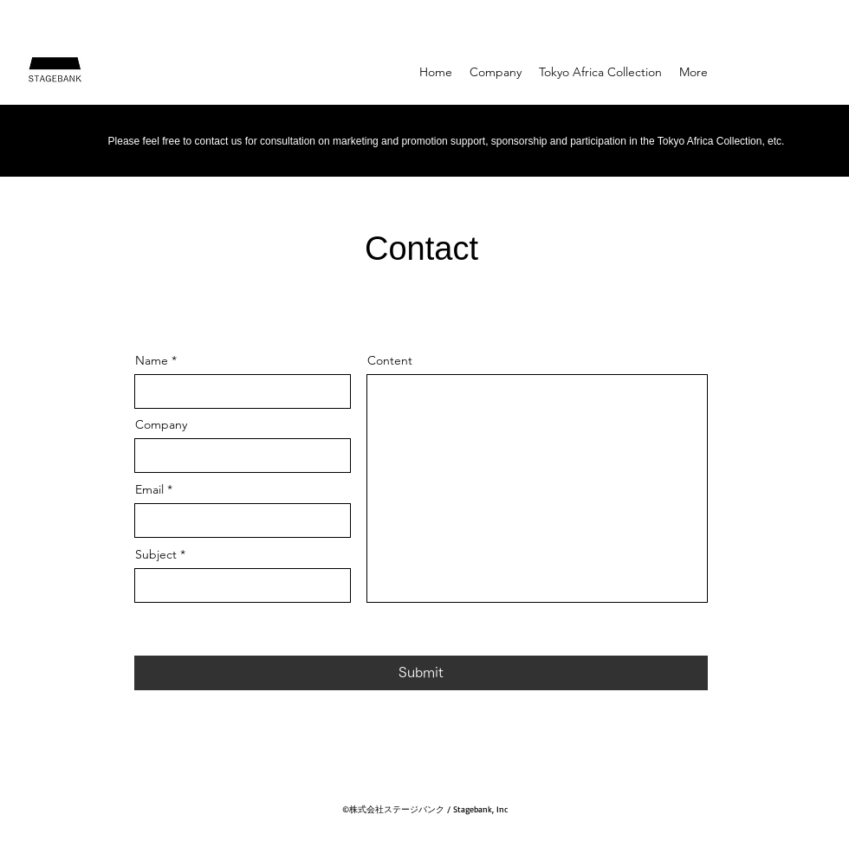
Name (151, 360)
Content (389, 360)
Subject (156, 554)
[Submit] (421, 673)
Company (161, 424)
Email (149, 489)
